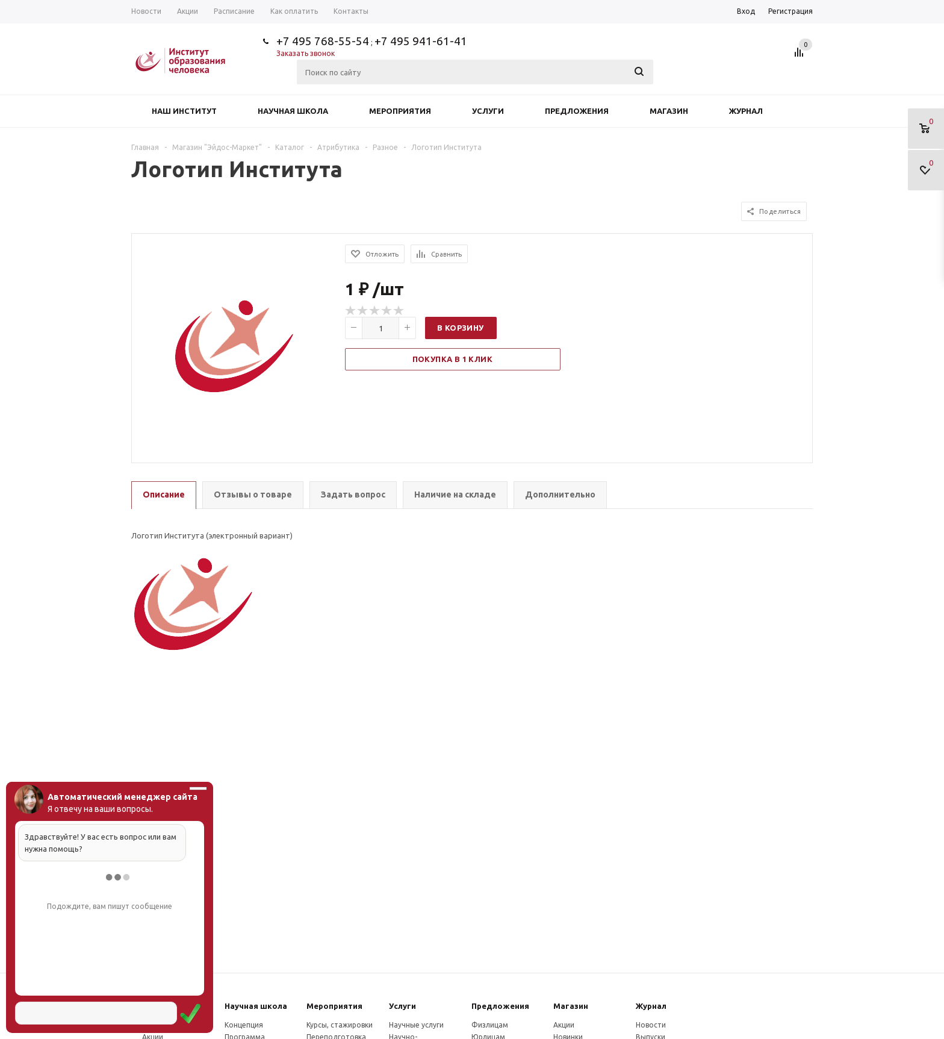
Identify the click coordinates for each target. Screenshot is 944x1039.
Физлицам (489, 1025)
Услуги (488, 111)
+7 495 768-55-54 (322, 41)
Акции (563, 1025)
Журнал (746, 111)
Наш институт (184, 111)
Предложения (577, 111)
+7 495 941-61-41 (420, 41)
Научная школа (293, 111)
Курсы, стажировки (339, 1025)
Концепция (244, 1025)
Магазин (669, 111)
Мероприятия (400, 111)
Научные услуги (416, 1025)
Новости (651, 1025)
